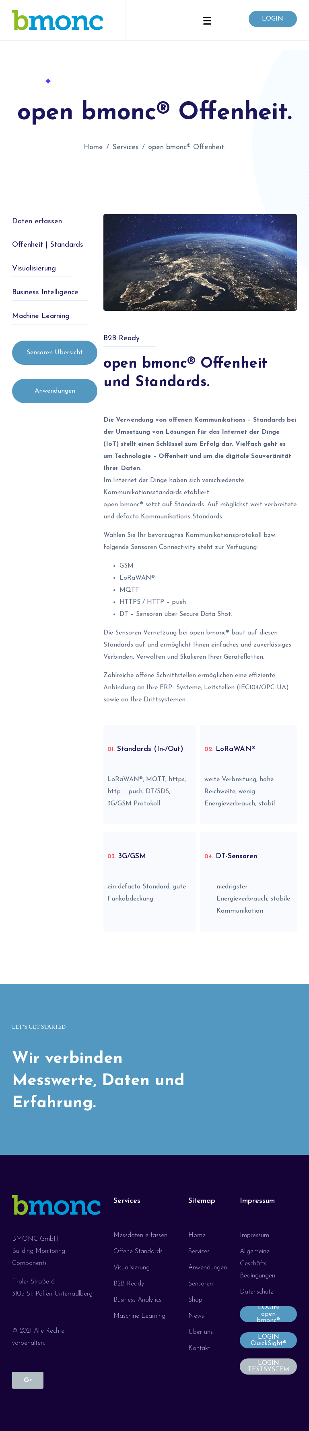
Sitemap (201, 1201)
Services (126, 1201)
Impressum (257, 1201)
